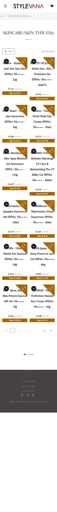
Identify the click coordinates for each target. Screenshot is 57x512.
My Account (28, 390)
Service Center (29, 386)
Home (2, 16)
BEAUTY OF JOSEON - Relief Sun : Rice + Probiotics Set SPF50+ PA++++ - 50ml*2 (42, 74)
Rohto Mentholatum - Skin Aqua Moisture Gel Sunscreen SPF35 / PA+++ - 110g (14, 163)
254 (44, 331)
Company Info (28, 381)
